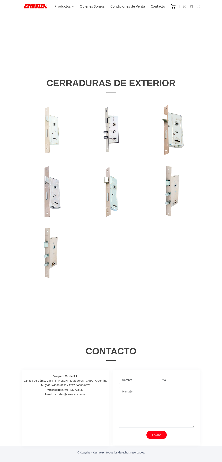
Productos (64, 6)
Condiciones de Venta (127, 6)
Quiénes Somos (92, 6)
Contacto (158, 6)
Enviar (156, 435)
